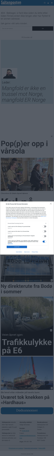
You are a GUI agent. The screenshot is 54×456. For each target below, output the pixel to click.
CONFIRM (16, 246)
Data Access (27, 251)
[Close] (51, 204)
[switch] (44, 226)
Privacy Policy (35, 251)
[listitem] (27, 223)
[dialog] (27, 228)
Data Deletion (19, 251)
